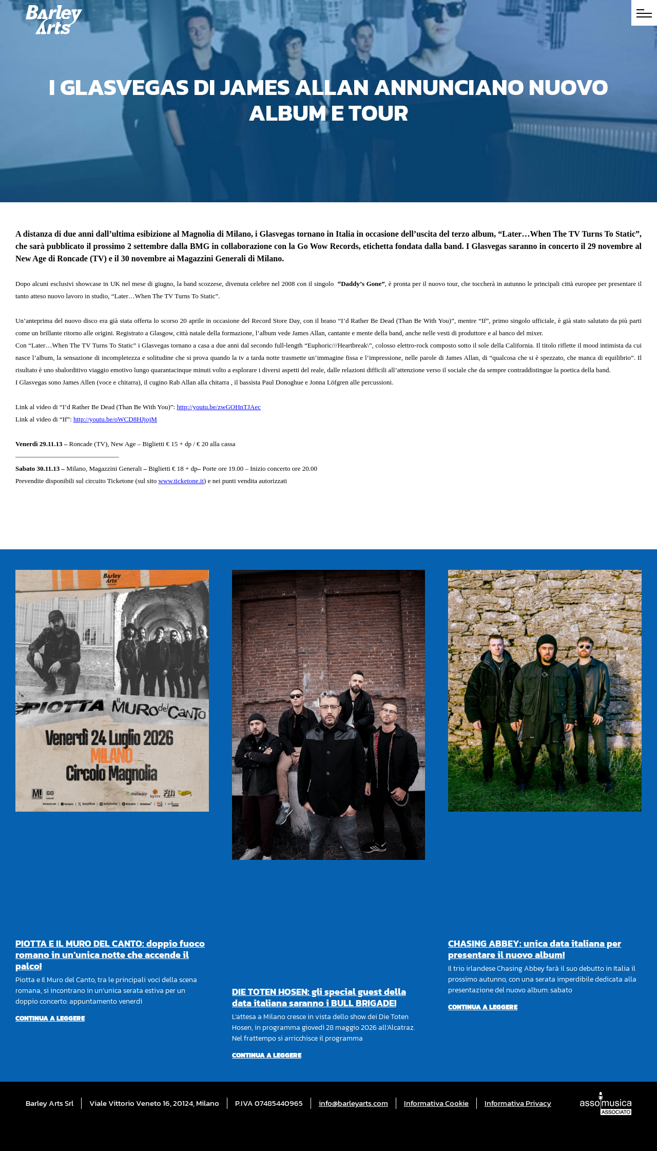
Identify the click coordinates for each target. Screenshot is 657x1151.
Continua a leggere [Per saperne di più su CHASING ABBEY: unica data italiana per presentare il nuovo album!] (482, 1007)
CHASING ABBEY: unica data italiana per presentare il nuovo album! (534, 949)
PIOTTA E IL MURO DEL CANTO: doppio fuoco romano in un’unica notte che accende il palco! (110, 954)
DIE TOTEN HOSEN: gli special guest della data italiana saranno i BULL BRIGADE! (319, 997)
